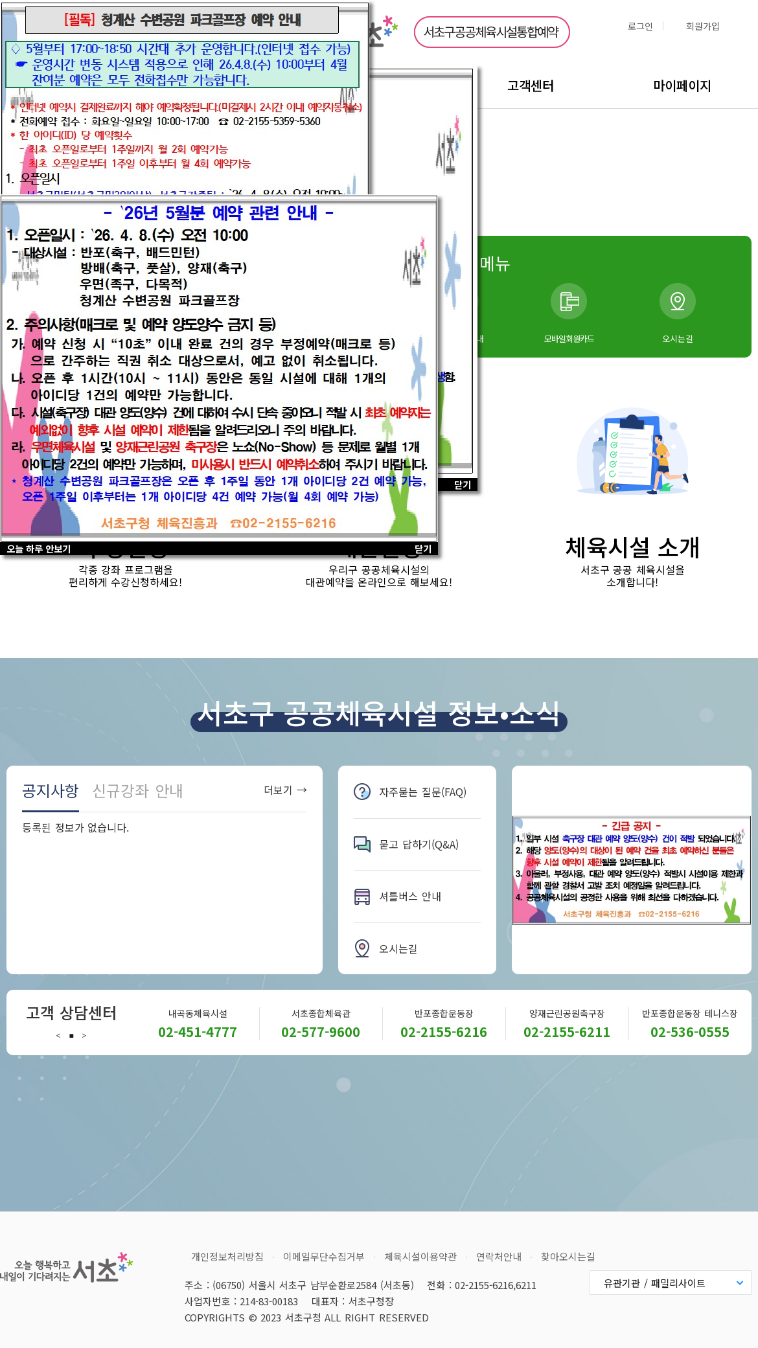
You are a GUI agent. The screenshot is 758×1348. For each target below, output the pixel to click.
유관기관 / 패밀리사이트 (655, 1283)
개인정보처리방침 (227, 1256)
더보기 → (285, 789)
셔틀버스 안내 (410, 896)
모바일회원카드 (569, 338)
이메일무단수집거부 (324, 1256)
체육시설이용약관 (420, 1256)
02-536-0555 (689, 1031)
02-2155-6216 (443, 1031)
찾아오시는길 (568, 1256)
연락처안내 (499, 1256)
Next (84, 1035)
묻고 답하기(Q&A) (419, 844)
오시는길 (677, 338)
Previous (58, 1035)
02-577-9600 (320, 1031)
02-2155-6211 (566, 1031)
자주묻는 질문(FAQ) (422, 791)
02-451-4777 (197, 1031)
